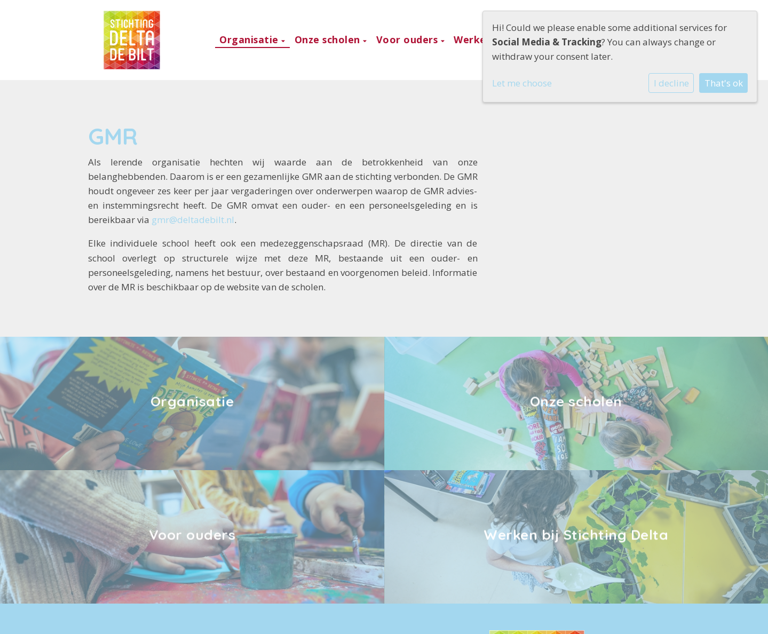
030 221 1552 (131, 548)
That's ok (723, 83)
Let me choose (522, 83)
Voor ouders (408, 39)
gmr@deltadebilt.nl (193, 219)
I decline (671, 83)
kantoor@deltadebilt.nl (151, 565)
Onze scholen (329, 39)
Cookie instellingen (138, 617)
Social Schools (650, 618)
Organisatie (250, 39)
